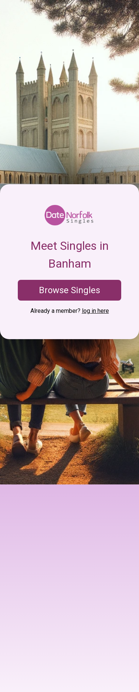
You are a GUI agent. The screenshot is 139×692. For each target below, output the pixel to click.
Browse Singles (69, 290)
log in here (95, 310)
